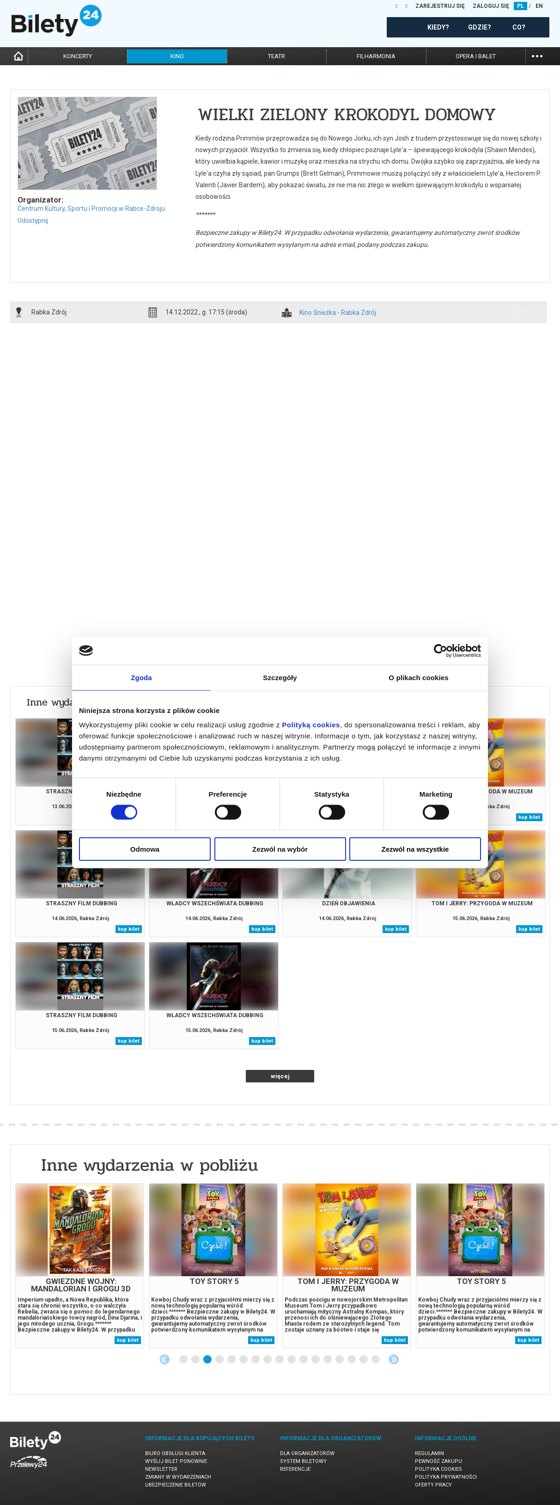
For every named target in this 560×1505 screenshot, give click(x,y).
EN (539, 6)
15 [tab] (352, 1359)
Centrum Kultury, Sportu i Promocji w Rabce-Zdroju (91, 208)
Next (394, 1359)
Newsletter (161, 1469)
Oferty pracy (433, 1485)
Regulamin (429, 1453)
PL (520, 6)
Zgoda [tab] (141, 677)
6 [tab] (244, 1359)
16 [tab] (364, 1359)
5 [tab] (232, 1359)
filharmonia (376, 56)
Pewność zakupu (438, 1461)
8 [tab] (268, 1359)
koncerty (77, 56)
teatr (276, 56)
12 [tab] (316, 1359)
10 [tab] (292, 1359)
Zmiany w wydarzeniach (178, 1477)
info (519, 312)
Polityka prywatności (446, 1477)
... (537, 55)
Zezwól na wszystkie (415, 849)
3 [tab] (208, 1359)
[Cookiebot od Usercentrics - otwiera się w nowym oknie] (440, 650)
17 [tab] (376, 1359)
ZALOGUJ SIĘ (491, 6)
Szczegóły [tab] (280, 677)
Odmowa (144, 849)
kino (177, 56)
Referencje (295, 1469)
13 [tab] (328, 1359)
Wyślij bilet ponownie (176, 1461)
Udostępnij (33, 220)
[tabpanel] (79, 1265)
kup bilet (529, 817)
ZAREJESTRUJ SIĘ (440, 6)
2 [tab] (196, 1359)
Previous (164, 1359)
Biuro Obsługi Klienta (175, 1453)
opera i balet (476, 56)
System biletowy (303, 1461)
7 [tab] (256, 1359)
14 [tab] (340, 1359)
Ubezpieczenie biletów (175, 1485)
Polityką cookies (311, 725)
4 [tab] (220, 1359)
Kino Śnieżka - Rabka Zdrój (337, 312)
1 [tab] (184, 1359)
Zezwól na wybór (280, 849)
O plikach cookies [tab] (418, 677)
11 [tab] (304, 1359)
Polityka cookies (438, 1469)
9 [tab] (280, 1359)
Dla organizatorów (307, 1453)
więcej (280, 1076)
